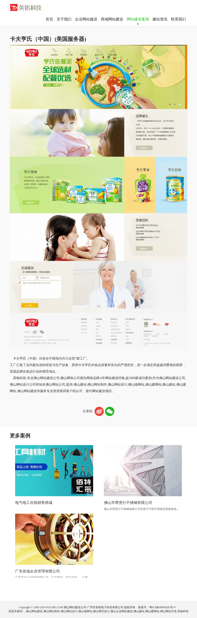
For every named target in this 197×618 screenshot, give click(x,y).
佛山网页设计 (101, 611)
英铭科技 (183, 611)
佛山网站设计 (69, 611)
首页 (49, 19)
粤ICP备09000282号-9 (162, 607)
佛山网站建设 (34, 611)
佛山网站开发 (168, 611)
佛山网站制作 (51, 611)
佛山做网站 (85, 611)
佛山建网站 (152, 611)
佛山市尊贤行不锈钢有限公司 (128, 503)
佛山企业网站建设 (121, 611)
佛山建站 (139, 611)
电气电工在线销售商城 (33, 503)
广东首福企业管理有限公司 (37, 571)
